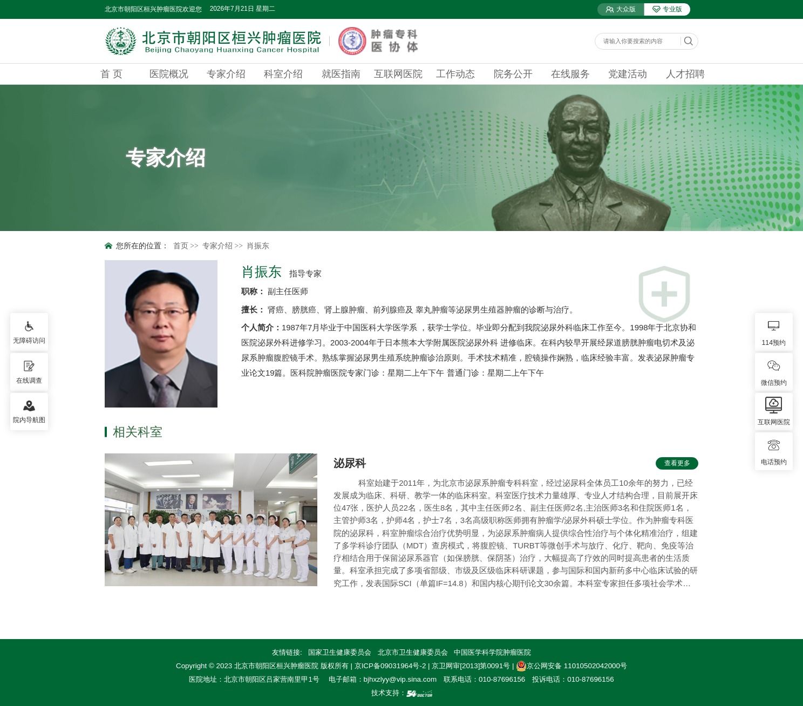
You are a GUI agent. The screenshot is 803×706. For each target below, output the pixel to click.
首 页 (111, 74)
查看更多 (677, 463)
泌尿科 (350, 463)
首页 (180, 246)
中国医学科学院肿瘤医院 (492, 652)
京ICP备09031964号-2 (390, 666)
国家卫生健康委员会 (339, 652)
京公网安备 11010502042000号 (571, 666)
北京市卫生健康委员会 (413, 652)
